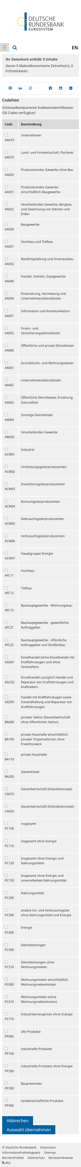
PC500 (9, 949)
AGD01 (10, 702)
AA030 (9, 229)
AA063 (9, 402)
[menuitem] (4, 47)
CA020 (9, 811)
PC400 (9, 932)
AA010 (9, 157)
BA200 (9, 776)
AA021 (9, 192)
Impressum (48, 1147)
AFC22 (9, 645)
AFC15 (9, 610)
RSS (6, 1163)
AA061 (9, 367)
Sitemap (50, 1152)
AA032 (9, 264)
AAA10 (9, 140)
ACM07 (10, 558)
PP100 (9, 1053)
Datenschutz (36, 1158)
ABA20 (9, 437)
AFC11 (9, 575)
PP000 (9, 1036)
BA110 (9, 759)
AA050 (9, 298)
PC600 (9, 984)
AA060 (9, 350)
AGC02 (9, 682)
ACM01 (10, 454)
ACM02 (10, 471)
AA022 (9, 209)
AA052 (9, 333)
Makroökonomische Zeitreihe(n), (43, 65)
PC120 (9, 863)
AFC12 (9, 593)
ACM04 (10, 506)
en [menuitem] (75, 47)
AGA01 (9, 662)
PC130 (9, 880)
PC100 (9, 828)
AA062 (9, 385)
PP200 (9, 1071)
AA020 (9, 174)
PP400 (9, 1105)
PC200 (9, 898)
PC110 (9, 846)
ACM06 (10, 541)
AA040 (9, 281)
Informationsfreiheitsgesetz (21, 1152)
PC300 (9, 915)
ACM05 (10, 523)
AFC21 (9, 627)
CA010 (9, 794)
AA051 (9, 316)
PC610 (9, 1001)
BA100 (9, 739)
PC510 (9, 967)
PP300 (9, 1088)
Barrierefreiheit (13, 1158)
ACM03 (10, 489)
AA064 (9, 419)
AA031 (9, 246)
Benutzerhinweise (61, 1158)
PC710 (9, 1019)
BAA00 (9, 722)
